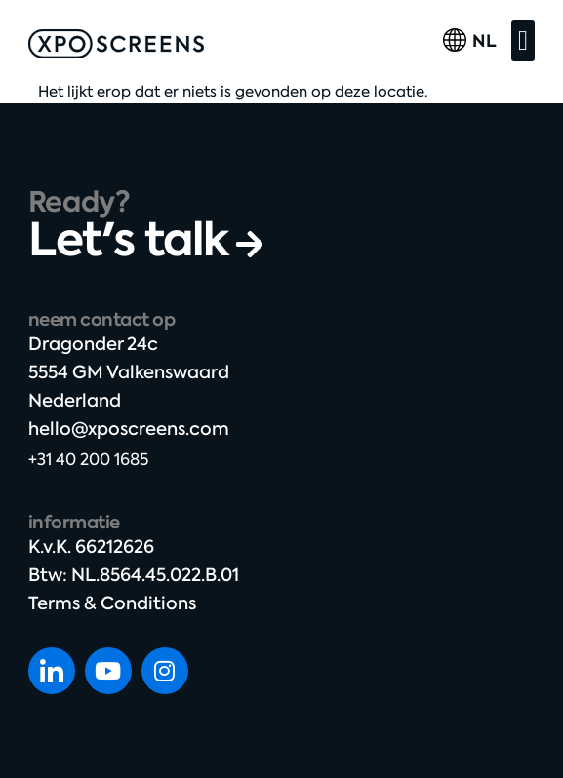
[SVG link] (116, 43)
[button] (523, 40)
